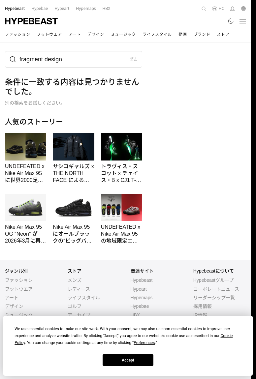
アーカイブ (79, 315)
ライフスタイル (157, 34)
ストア (223, 34)
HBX (135, 315)
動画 (182, 34)
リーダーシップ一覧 (214, 297)
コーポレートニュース (216, 289)
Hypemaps (142, 297)
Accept (128, 360)
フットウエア (49, 34)
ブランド (202, 34)
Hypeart (139, 289)
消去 (133, 59)
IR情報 (200, 315)
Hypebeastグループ (213, 280)
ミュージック (123, 34)
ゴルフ (74, 306)
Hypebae (140, 306)
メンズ (74, 280)
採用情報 (202, 306)
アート (75, 34)
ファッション (17, 34)
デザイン (95, 34)
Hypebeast (142, 280)
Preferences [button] (144, 342)
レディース (79, 289)
